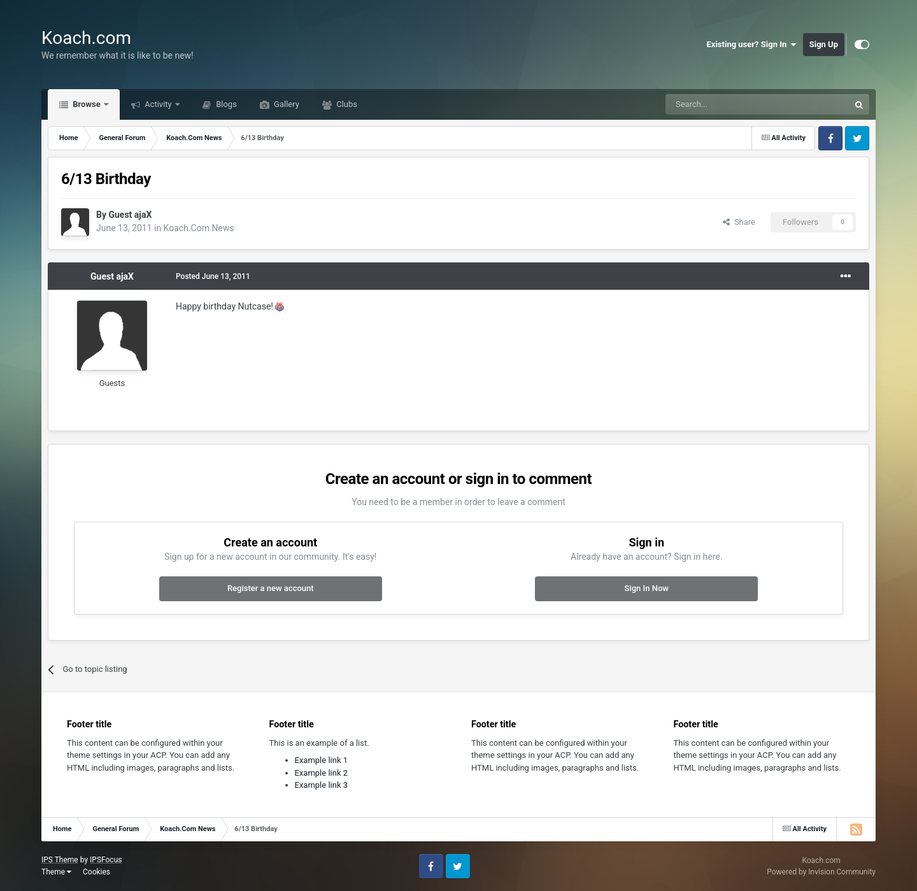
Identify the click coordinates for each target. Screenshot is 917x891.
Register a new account (270, 588)
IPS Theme (59, 859)
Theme (56, 871)
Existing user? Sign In (752, 44)
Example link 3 (321, 785)
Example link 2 (321, 773)
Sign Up (823, 44)
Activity (158, 104)
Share (739, 222)
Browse (87, 104)
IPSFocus (106, 859)
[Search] (727, 104)
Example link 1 (321, 760)
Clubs (345, 104)
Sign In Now (647, 588)
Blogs (225, 104)
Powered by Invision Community (821, 871)
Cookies (96, 871)
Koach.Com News (199, 228)
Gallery (285, 104)
